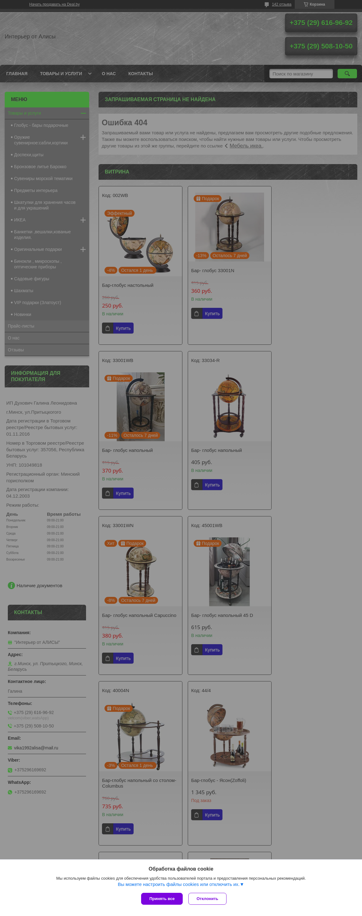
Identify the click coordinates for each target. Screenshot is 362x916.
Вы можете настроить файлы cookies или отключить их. (178, 885)
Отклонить (208, 898)
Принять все (162, 898)
